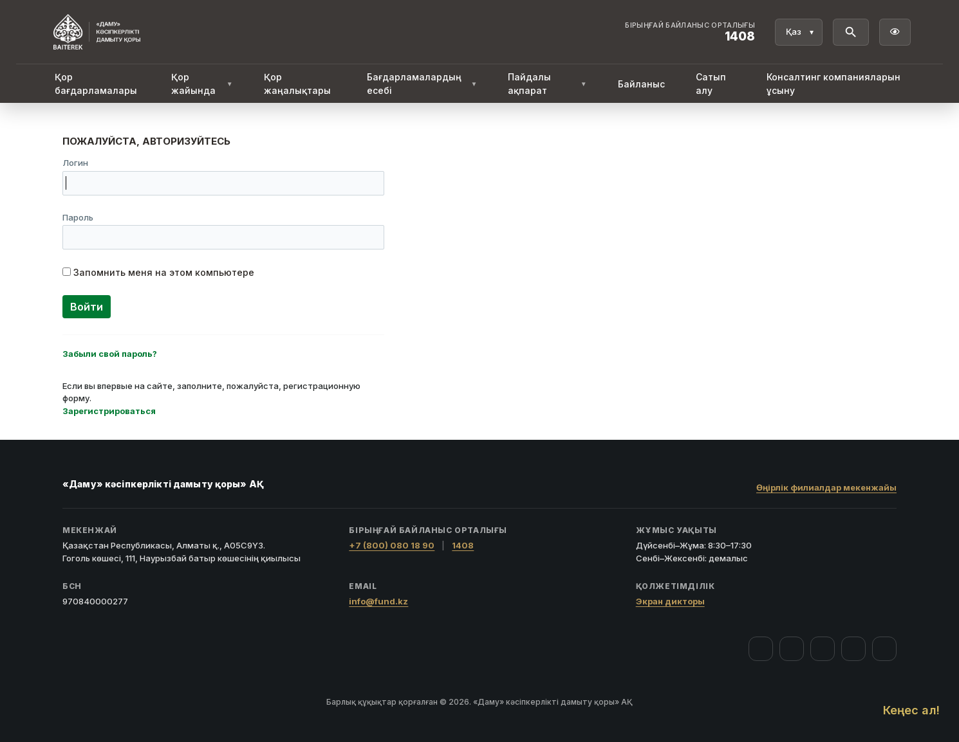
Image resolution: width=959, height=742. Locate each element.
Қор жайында (202, 83)
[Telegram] (853, 649)
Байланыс (641, 83)
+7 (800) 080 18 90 (391, 545)
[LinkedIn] (884, 649)
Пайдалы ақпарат (547, 83)
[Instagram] (791, 649)
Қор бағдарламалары (96, 83)
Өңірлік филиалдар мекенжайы (826, 487)
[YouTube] (822, 649)
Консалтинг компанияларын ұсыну (833, 83)
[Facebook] (761, 649)
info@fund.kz (378, 601)
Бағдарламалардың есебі (422, 83)
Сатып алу (711, 83)
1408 (463, 545)
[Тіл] (799, 32)
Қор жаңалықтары (297, 83)
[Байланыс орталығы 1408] (690, 32)
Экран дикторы (670, 601)
